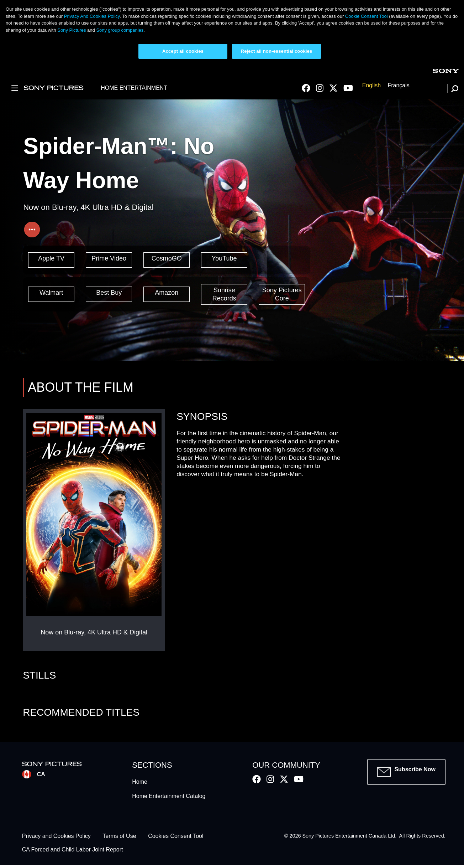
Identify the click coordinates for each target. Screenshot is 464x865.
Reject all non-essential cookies (276, 51)
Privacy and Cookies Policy (56, 836)
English (371, 86)
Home (139, 782)
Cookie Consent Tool (366, 16)
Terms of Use (119, 836)
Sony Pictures (71, 30)
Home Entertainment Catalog (168, 796)
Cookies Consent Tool (175, 836)
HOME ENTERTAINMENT (134, 88)
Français (398, 86)
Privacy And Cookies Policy (92, 16)
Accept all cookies (183, 51)
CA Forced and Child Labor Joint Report (72, 850)
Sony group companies (119, 30)
